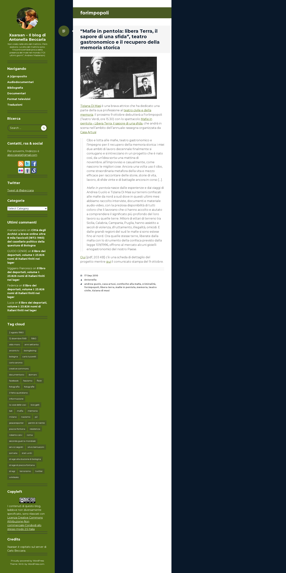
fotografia (14, 386)
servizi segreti (16, 447)
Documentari (16, 93)
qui (108, 261)
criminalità (148, 284)
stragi (12, 471)
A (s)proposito (17, 76)
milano (13, 416)
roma (30, 435)
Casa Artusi (88, 132)
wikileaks (14, 477)
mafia (20, 410)
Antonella (90, 279)
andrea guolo (92, 284)
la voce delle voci (17, 404)
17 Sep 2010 (91, 275)
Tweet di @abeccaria (20, 190)
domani (33, 374)
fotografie (29, 386)
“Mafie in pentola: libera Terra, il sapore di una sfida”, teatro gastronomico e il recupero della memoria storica (120, 39)
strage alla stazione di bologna (25, 459)
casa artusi (109, 284)
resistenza (35, 429)
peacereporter (16, 422)
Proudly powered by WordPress (27, 560)
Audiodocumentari (20, 82)
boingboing (30, 350)
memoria (33, 410)
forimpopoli (91, 287)
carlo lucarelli (29, 356)
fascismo (27, 380)
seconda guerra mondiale (22, 441)
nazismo (25, 416)
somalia (13, 453)
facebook (14, 380)
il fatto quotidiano (18, 392)
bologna (13, 356)
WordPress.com (36, 564)
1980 (33, 338)
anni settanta (31, 344)
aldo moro (14, 344)
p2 (36, 416)
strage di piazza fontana (22, 465)
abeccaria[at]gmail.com (22, 155)
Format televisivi (18, 99)
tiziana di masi (101, 290)
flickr (39, 380)
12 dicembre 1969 (18, 338)
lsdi (10, 410)
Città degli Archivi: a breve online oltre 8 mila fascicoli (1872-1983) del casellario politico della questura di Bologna (26, 237)
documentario (16, 374)
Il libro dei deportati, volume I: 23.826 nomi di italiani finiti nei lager (27, 306)
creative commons (19, 368)
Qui (83, 257)
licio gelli (35, 404)
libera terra (107, 287)
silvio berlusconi (36, 447)
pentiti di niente (36, 422)
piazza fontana (17, 429)
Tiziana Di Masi (90, 106)
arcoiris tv (14, 350)
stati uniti (27, 453)
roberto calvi (15, 435)
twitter (39, 471)
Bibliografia (15, 87)
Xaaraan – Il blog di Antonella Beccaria (27, 37)
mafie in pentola (125, 287)
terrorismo (25, 471)
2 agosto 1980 (16, 332)
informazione (16, 398)
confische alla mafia (129, 284)
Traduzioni (14, 104)
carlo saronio (15, 362)
